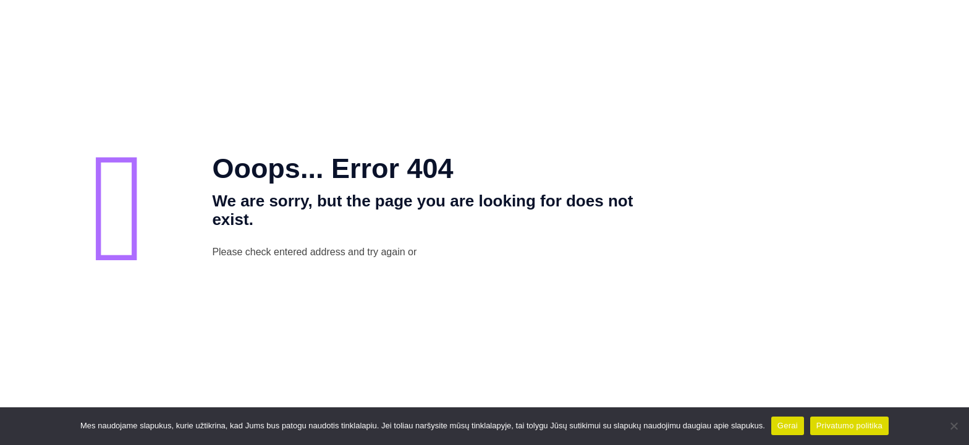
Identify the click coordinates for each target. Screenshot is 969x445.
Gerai (787, 425)
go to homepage (496, 253)
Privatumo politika (849, 425)
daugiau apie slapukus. (724, 425)
